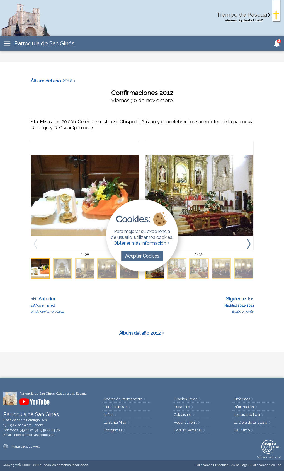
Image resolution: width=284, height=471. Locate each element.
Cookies (266, 465)
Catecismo (185, 414)
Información (246, 407)
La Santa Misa (117, 422)
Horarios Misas (118, 407)
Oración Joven (188, 399)
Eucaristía (184, 407)
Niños (111, 414)
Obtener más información (142, 243)
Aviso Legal (240, 465)
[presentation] (248, 243)
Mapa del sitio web (21, 446)
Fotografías (115, 430)
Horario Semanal (190, 430)
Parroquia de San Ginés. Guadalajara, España (53, 393)
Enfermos (244, 399)
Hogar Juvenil (187, 422)
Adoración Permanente (125, 399)
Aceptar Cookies (142, 256)
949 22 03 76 (50, 430)
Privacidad (212, 465)
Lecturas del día (249, 414)
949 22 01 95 (29, 430)
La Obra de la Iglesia (253, 422)
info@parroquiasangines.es (33, 435)
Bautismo (244, 430)
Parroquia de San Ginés (44, 43)
